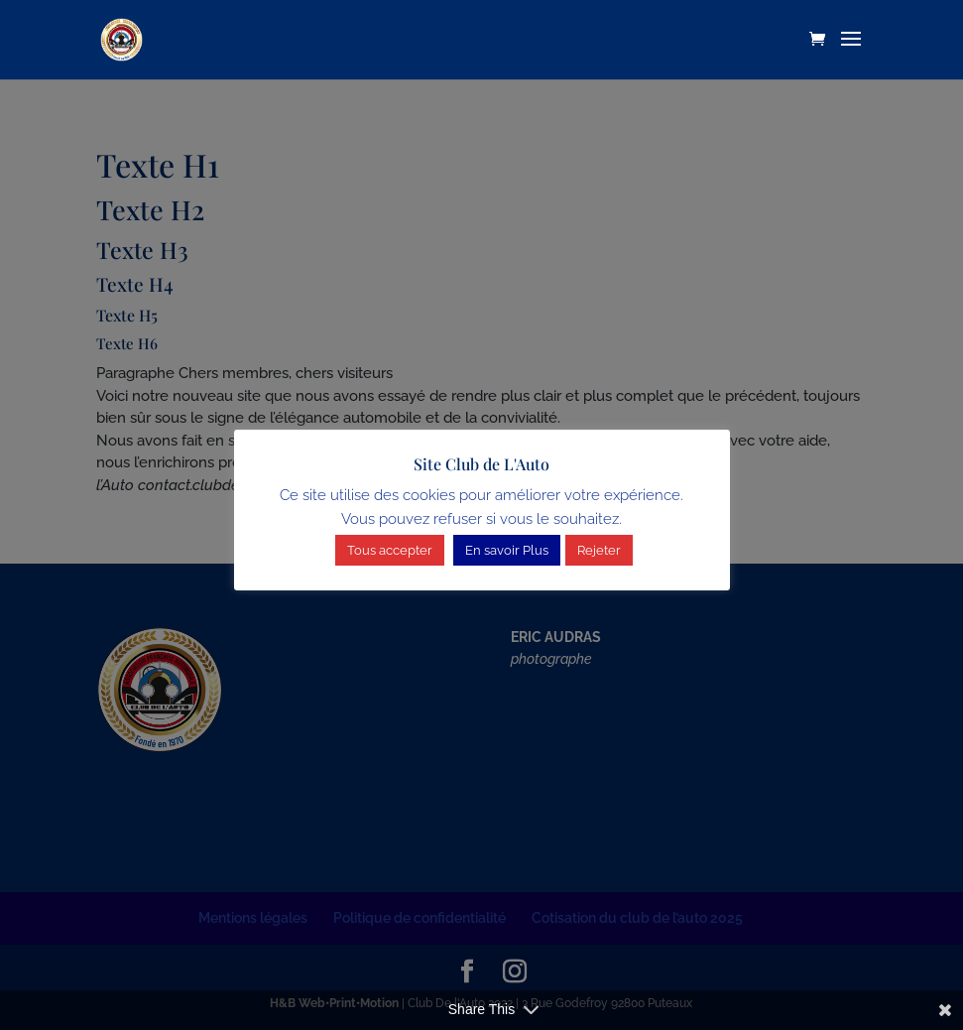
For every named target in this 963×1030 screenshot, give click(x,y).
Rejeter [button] (599, 550)
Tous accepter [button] (389, 550)
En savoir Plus (506, 550)
